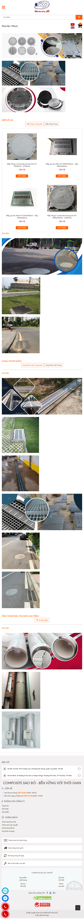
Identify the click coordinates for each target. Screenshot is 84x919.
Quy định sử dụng (8, 831)
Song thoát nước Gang (53, 365)
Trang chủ (5, 806)
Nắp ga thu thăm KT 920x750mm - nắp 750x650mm (22, 217)
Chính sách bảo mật (9, 822)
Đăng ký (15, 26)
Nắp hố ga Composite (34, 124)
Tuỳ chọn (22, 176)
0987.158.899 (22, 793)
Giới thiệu (5, 809)
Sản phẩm (5, 812)
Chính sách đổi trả (8, 828)
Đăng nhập (6, 26)
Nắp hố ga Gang (51, 124)
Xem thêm (5, 233)
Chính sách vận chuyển (10, 825)
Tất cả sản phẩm (42, 620)
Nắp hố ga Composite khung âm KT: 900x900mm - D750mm (62, 217)
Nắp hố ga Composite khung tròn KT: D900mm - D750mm (22, 165)
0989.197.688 (28, 796)
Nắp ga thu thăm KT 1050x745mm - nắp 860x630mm (62, 165)
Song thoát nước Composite (32, 365)
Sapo (47, 915)
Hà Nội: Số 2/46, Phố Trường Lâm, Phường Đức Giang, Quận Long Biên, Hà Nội (42, 769)
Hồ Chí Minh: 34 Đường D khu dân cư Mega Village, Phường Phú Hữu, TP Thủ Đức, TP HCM (42, 775)
